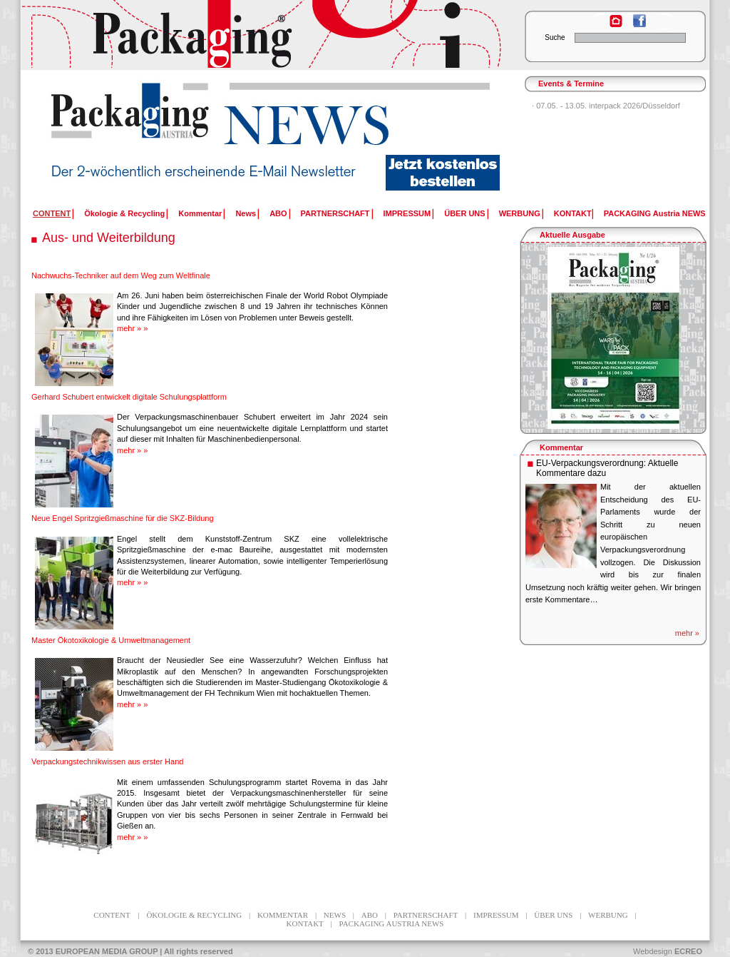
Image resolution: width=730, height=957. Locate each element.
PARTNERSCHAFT (335, 213)
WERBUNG (519, 213)
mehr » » (132, 328)
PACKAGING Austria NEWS (655, 213)
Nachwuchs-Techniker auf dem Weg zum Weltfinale (120, 275)
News (245, 213)
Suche (555, 37)
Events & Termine (571, 83)
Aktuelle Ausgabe (572, 235)
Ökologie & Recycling (124, 213)
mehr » (687, 633)
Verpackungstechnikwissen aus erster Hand (107, 761)
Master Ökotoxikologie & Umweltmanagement (110, 640)
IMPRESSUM (407, 213)
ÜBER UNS (464, 213)
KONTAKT (573, 213)
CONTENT (111, 915)
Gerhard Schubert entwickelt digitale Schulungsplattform (129, 397)
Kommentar (200, 213)
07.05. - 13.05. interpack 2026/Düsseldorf (608, 105)
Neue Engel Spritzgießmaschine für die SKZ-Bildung (122, 518)
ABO (278, 213)
